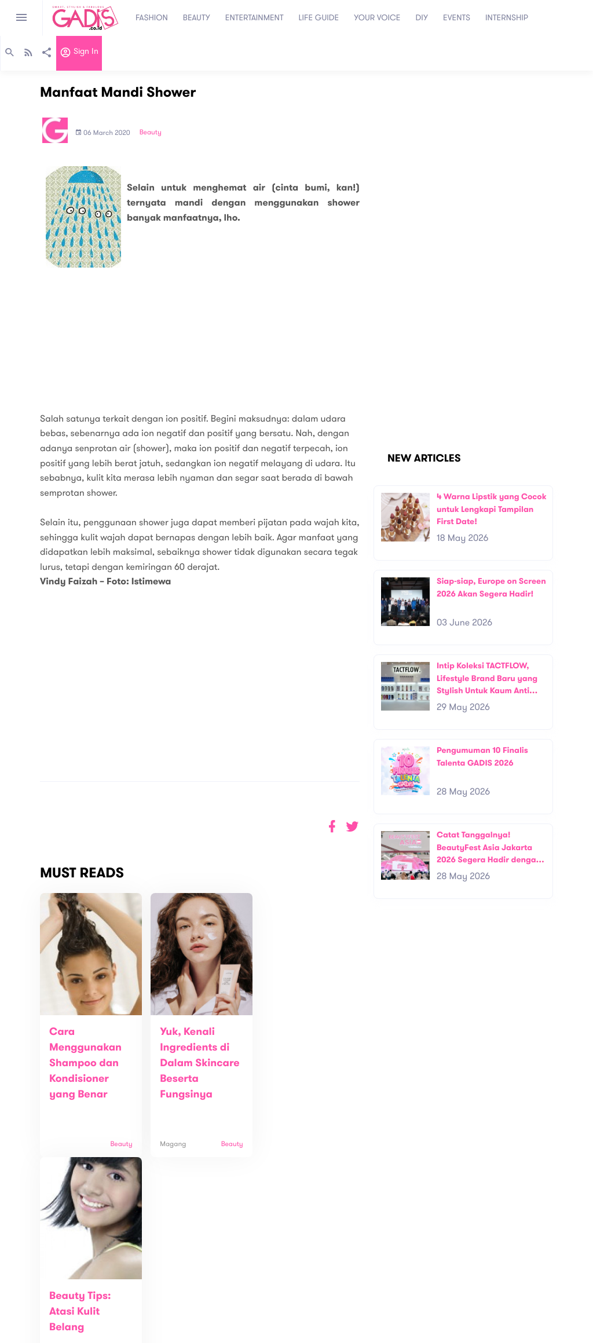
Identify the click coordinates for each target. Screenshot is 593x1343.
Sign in (79, 54)
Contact (167, 1296)
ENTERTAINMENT (254, 17)
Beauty (151, 132)
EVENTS (456, 17)
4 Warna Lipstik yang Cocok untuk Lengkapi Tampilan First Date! (492, 509)
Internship (169, 1320)
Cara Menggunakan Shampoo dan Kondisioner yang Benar (85, 1063)
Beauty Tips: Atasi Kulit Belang (293, 1047)
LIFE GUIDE (319, 17)
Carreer (166, 1308)
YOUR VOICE (377, 17)
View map (25, 1333)
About (163, 1284)
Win (341, 1299)
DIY (422, 17)
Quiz (321, 1299)
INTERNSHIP (506, 17)
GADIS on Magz (418, 1299)
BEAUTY (196, 17)
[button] (352, 827)
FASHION (152, 17)
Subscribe (557, 1248)
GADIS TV (369, 1299)
